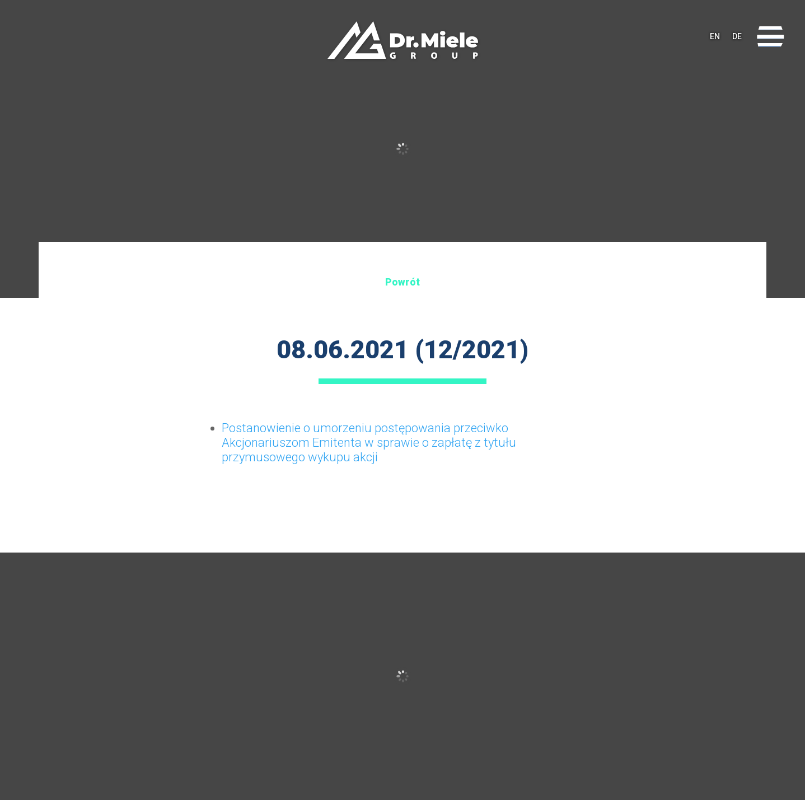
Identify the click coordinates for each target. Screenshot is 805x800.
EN (715, 36)
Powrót (402, 282)
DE (737, 36)
